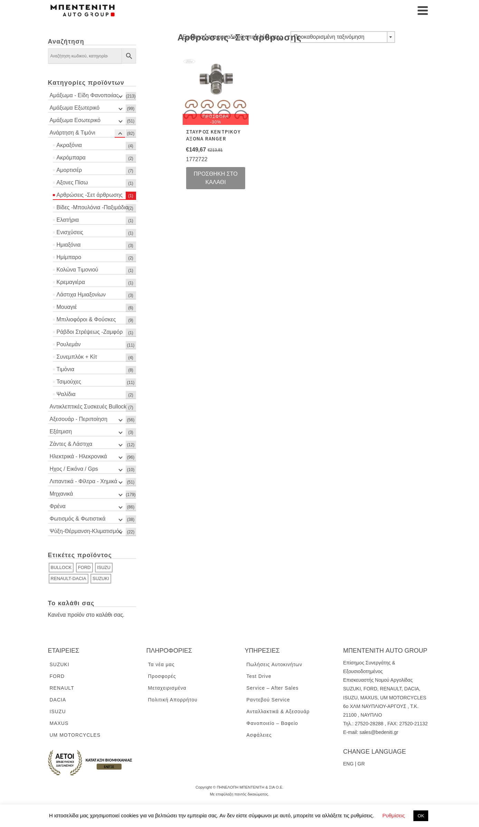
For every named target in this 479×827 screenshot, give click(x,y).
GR (361, 763)
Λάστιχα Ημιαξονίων (81, 294)
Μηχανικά (61, 494)
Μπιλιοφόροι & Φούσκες (86, 319)
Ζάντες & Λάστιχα (71, 444)
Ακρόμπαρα (71, 157)
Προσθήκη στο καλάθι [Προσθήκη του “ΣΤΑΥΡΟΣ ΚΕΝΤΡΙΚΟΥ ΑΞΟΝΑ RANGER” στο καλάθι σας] (216, 178)
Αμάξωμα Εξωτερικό (75, 108)
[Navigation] (422, 10)
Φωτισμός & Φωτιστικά (78, 519)
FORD (84, 567)
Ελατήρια (68, 220)
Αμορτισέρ (69, 170)
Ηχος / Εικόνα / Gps (74, 469)
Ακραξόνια (69, 145)
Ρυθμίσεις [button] (393, 815)
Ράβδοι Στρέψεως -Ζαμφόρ (90, 332)
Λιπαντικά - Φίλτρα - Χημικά (83, 481)
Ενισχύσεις (70, 232)
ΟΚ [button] (421, 815)
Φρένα (58, 506)
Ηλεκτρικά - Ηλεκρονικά (78, 456)
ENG (348, 763)
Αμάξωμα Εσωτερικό (75, 120)
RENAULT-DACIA (68, 578)
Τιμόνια (66, 369)
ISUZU (104, 567)
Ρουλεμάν (69, 344)
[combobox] (342, 37)
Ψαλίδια (66, 394)
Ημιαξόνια (69, 245)
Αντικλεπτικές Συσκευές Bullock (88, 407)
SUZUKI (101, 578)
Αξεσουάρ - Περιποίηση (78, 419)
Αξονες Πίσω (72, 182)
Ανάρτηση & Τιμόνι (72, 133)
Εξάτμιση (61, 431)
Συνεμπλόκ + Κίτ (77, 357)
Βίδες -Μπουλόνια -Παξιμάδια (92, 207)
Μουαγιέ (67, 307)
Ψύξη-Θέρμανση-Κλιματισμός (86, 531)
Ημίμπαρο (69, 257)
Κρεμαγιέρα (71, 282)
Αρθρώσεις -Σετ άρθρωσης (90, 195)
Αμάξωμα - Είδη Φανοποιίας (84, 95)
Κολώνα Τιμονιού (77, 270)
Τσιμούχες (69, 382)
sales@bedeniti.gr (379, 732)
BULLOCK (61, 567)
